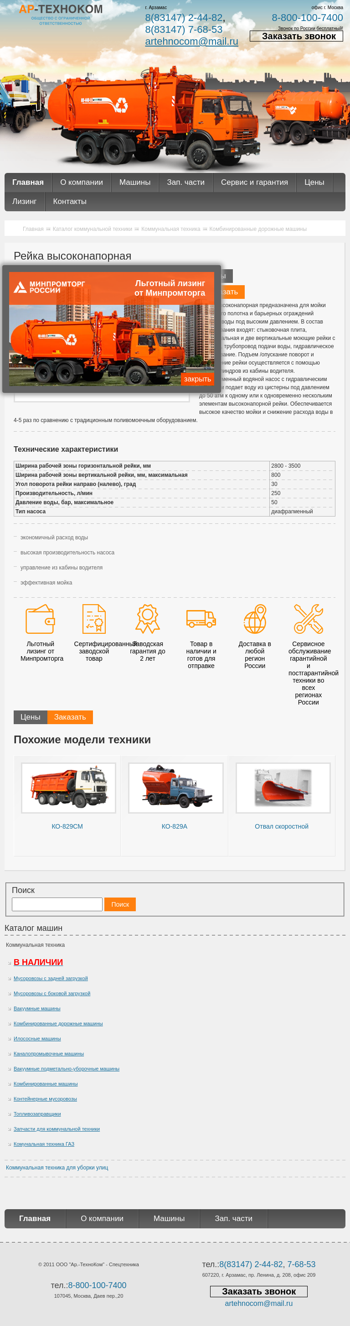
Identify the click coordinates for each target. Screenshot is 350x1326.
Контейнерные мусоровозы (45, 1099)
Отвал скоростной (282, 826)
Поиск (23, 890)
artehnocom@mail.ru (191, 41)
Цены (314, 182)
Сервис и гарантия (254, 182)
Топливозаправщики (37, 1114)
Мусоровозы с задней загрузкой (51, 978)
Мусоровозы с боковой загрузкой (52, 993)
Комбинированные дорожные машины (58, 1023)
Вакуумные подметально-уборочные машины (66, 1068)
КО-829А (174, 826)
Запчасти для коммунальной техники (57, 1129)
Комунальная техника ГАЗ (44, 1144)
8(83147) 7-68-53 (183, 29)
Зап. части (185, 182)
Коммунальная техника (35, 945)
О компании (81, 182)
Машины (135, 182)
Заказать (222, 291)
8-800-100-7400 (307, 17)
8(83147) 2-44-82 (183, 17)
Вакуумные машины (37, 1008)
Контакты (70, 201)
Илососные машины (37, 1038)
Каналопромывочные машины (49, 1053)
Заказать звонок (299, 36)
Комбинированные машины (46, 1083)
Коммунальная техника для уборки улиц (57, 1167)
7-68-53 (301, 1264)
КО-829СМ (67, 826)
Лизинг (24, 201)
